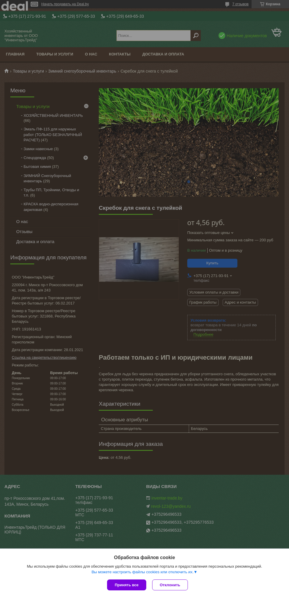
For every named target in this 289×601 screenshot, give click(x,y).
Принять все (127, 585)
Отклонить (170, 585)
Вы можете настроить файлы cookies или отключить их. (142, 572)
